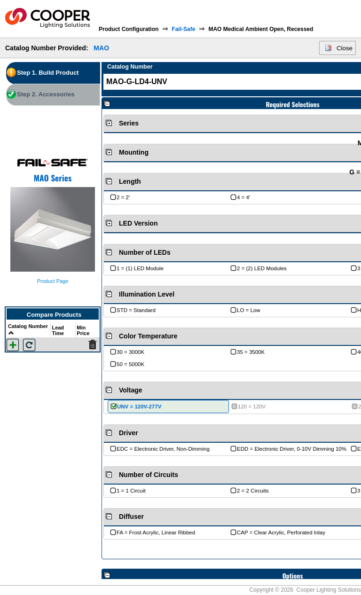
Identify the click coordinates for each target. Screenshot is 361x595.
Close (345, 48)
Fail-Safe (183, 29)
